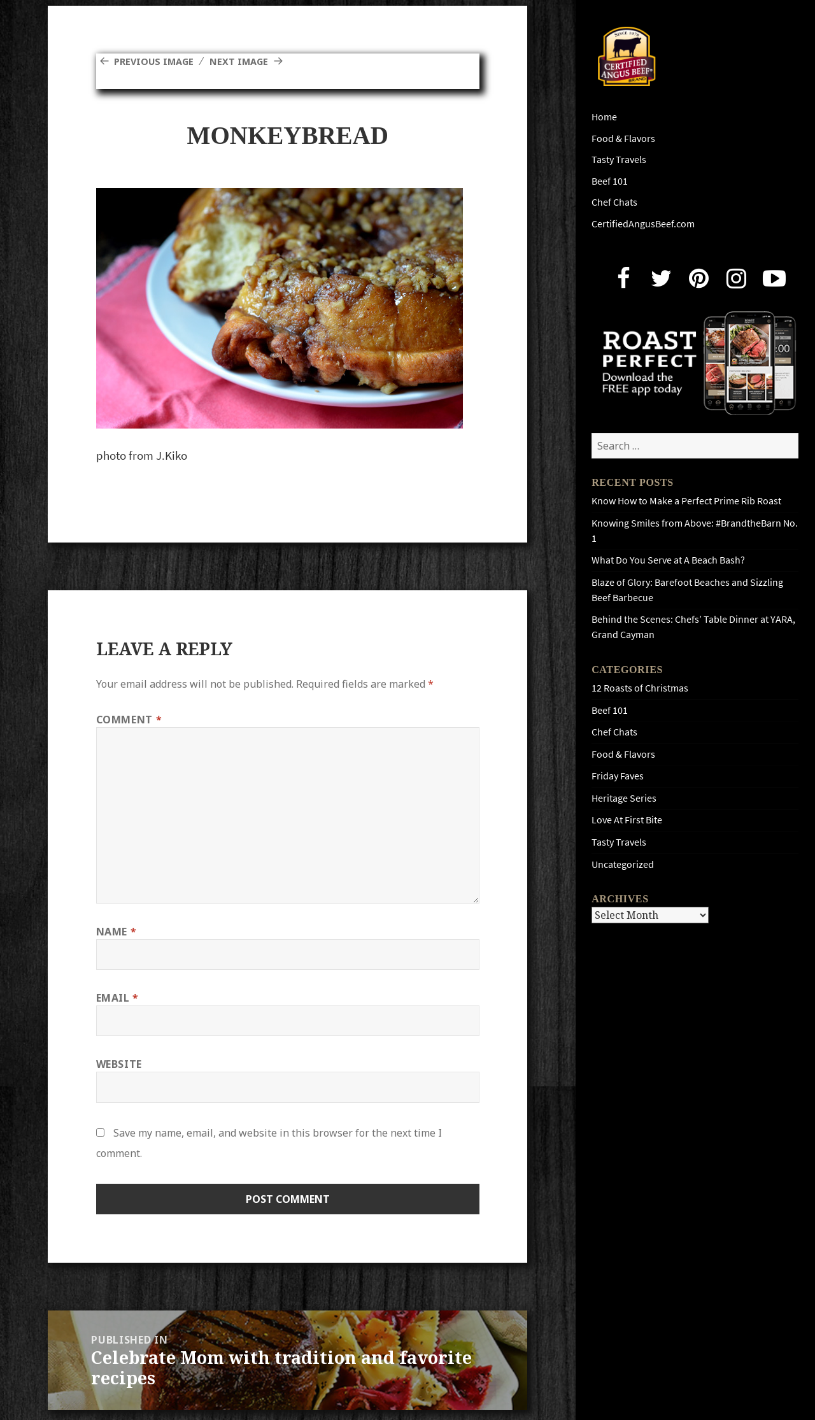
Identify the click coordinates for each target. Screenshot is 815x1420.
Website (119, 1064)
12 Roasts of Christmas (640, 688)
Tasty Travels (619, 159)
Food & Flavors (623, 138)
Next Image (248, 61)
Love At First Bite (627, 820)
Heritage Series (624, 798)
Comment (129, 720)
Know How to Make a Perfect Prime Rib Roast (686, 501)
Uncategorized (623, 864)
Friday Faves (618, 776)
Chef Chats (614, 202)
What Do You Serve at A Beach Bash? (668, 560)
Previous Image (157, 61)
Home (604, 117)
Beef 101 (610, 181)
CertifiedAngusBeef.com (643, 224)
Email (117, 998)
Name (116, 932)
